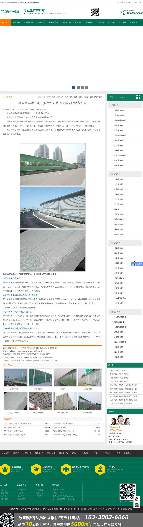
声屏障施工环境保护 (11, 278)
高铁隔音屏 (118, 352)
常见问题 (89, 22)
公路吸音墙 (118, 258)
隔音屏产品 (66, 22)
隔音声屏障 (118, 165)
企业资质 (122, 22)
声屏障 (13, 113)
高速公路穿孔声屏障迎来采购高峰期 (17, 424)
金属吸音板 (118, 263)
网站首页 (120, 2)
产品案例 (100, 22)
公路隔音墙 (118, 179)
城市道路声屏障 (120, 135)
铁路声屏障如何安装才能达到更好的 (123, 389)
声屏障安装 (24, 354)
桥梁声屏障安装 (35, 354)
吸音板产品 (53, 22)
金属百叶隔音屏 (120, 327)
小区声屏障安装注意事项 (119, 378)
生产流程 (111, 22)
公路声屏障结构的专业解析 (63, 424)
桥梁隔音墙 (118, 189)
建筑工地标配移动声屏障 (119, 381)
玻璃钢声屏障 (119, 115)
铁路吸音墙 (118, 248)
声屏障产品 (28, 22)
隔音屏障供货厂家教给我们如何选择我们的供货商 (32, 357)
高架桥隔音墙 (119, 219)
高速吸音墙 (118, 253)
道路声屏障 (118, 150)
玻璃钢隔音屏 (119, 322)
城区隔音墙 (118, 214)
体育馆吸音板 (119, 278)
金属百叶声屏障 (120, 120)
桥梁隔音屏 (118, 332)
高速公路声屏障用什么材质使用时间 (123, 385)
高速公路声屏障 (120, 155)
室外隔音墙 (118, 199)
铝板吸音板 (118, 288)
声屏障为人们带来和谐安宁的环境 (17, 312)
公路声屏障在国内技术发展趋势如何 (123, 400)
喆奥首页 (5, 453)
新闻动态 (78, 22)
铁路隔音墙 (118, 229)
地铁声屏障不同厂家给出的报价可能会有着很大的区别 (34, 361)
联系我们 (129, 2)
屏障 (18, 354)
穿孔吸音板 (118, 293)
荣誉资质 (4, 493)
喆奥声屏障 (51, 97)
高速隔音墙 (118, 234)
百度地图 (69, 509)
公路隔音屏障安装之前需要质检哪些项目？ (21, 328)
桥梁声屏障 (118, 130)
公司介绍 (16, 22)
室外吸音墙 (118, 268)
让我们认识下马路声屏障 (119, 374)
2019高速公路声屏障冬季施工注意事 (123, 396)
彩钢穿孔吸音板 (120, 298)
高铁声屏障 (118, 160)
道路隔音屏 (118, 347)
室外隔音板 (118, 184)
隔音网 (116, 209)
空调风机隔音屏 (120, 317)
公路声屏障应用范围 (60, 427)
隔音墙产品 (41, 22)
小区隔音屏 (118, 337)
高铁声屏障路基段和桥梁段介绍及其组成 (20, 295)
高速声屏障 (118, 125)
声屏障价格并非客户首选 (13, 431)
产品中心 (114, 97)
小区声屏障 (118, 145)
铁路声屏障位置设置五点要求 (15, 435)
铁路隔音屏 (118, 357)
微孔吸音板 (118, 273)
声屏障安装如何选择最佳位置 (63, 431)
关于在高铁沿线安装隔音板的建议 (65, 435)
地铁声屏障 (118, 140)
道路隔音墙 (118, 194)
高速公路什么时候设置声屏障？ (122, 404)
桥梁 (14, 354)
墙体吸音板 (118, 283)
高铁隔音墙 (118, 224)
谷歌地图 (76, 509)
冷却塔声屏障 (119, 110)
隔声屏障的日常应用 (117, 370)
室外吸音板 (118, 303)
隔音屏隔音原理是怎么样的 (14, 427)
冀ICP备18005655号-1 (57, 509)
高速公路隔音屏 (120, 342)
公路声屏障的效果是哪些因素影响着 (123, 392)
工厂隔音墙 (118, 204)
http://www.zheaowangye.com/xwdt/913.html (26, 351)
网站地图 (138, 2)
